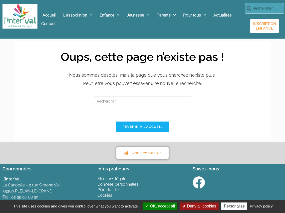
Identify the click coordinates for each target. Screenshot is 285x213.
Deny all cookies (199, 206)
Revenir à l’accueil (142, 127)
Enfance (109, 15)
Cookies (104, 195)
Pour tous (194, 15)
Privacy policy (261, 206)
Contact (48, 23)
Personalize (234, 206)
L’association (77, 15)
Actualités (222, 15)
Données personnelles (117, 184)
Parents (166, 15)
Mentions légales (112, 178)
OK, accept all (160, 206)
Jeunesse (138, 15)
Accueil (49, 15)
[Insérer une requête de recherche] (142, 101)
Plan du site (108, 189)
